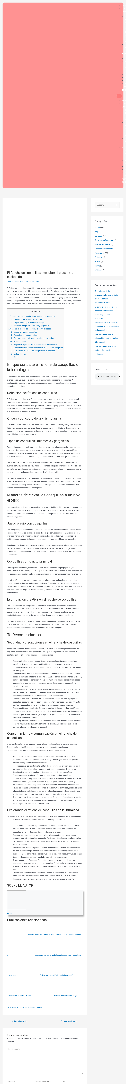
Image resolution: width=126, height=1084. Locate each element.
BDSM (97, 227)
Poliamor (98, 257)
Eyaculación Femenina (104, 249)
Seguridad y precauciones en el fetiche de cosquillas (34, 345)
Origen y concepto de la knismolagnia (28, 323)
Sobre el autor (18, 354)
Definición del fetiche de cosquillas (27, 319)
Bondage (98, 236)
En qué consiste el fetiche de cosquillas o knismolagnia (31, 316)
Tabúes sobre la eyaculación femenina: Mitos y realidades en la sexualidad (107, 326)
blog (96, 232)
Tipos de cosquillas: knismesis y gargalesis (30, 326)
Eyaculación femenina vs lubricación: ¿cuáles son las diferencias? (106, 338)
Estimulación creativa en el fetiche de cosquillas (32, 338)
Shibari (97, 261)
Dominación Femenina (104, 240)
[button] (119, 96)
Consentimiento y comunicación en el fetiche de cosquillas (37, 348)
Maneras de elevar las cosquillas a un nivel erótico (29, 329)
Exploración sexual (102, 244)
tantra (97, 266)
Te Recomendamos (17, 341)
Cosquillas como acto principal (25, 335)
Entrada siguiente (69, 1021)
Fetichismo (29, 281)
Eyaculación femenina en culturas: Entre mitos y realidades (105, 350)
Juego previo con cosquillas (24, 332)
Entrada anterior (20, 1021)
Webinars (99, 270)
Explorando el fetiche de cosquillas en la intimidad (33, 351)
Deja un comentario (15, 281)
